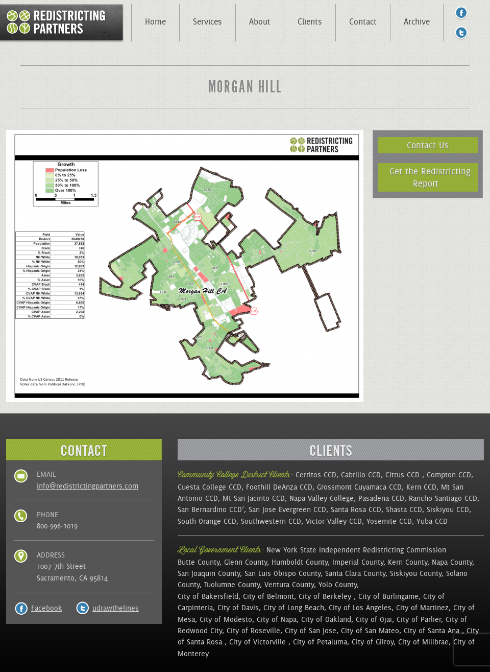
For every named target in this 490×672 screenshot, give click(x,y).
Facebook (46, 608)
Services (207, 21)
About (260, 21)
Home (155, 21)
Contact (363, 21)
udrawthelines (115, 608)
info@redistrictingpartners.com (87, 486)
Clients (310, 21)
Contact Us (428, 145)
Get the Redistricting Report (430, 177)
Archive (417, 21)
